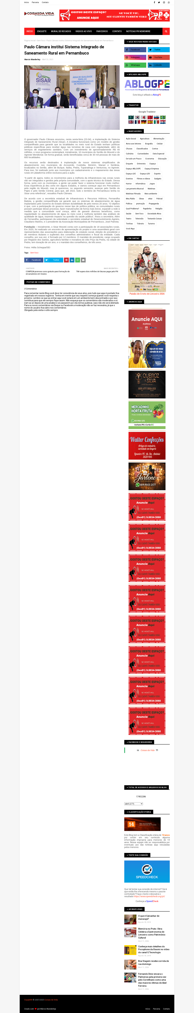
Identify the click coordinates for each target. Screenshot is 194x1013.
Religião (159, 209)
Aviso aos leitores (133, 144)
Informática (140, 184)
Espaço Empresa (152, 169)
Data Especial (158, 154)
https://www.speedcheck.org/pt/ (149, 896)
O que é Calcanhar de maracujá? (148, 917)
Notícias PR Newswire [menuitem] (138, 31)
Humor (129, 184)
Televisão (139, 219)
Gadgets (157, 179)
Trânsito (140, 224)
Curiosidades (143, 154)
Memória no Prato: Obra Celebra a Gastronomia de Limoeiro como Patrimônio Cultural (151, 933)
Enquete (129, 164)
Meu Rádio (130, 199)
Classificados (142, 149)
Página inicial (29, 41)
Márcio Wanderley (47, 1009)
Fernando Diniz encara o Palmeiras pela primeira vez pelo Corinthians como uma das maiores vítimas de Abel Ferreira (152, 980)
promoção (140, 204)
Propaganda (154, 204)
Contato (45, 2)
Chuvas (129, 149)
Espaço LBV (145, 174)
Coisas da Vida (147, 750)
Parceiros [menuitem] (102, 31)
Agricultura (144, 139)
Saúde (128, 214)
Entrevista (141, 164)
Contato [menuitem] (117, 31)
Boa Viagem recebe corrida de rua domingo (153, 962)
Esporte (157, 174)
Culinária (129, 154)
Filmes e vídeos (143, 179)
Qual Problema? (132, 209)
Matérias (151, 189)
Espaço (153, 164)
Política (129, 204)
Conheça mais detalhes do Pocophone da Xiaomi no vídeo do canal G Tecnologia (153, 949)
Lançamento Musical (135, 189)
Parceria (35, 2)
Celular (160, 144)
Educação (162, 159)
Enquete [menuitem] (42, 31)
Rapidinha (147, 209)
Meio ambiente (151, 194)
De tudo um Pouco (133, 159)
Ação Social (131, 139)
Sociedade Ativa (154, 214)
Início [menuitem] (30, 31)
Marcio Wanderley (32, 59)
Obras (141, 199)
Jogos (152, 184)
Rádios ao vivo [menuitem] (84, 31)
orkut (150, 199)
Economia (150, 159)
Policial (159, 199)
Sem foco (41, 41)
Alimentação (158, 139)
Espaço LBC (131, 174)
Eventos (129, 179)
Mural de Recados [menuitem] (61, 31)
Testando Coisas (154, 219)
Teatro (128, 219)
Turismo (151, 224)
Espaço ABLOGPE (133, 169)
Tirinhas (129, 224)
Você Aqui (130, 229)
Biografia (149, 144)
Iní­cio (26, 2)
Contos (155, 149)
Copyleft (28, 1000)
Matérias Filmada (133, 194)
